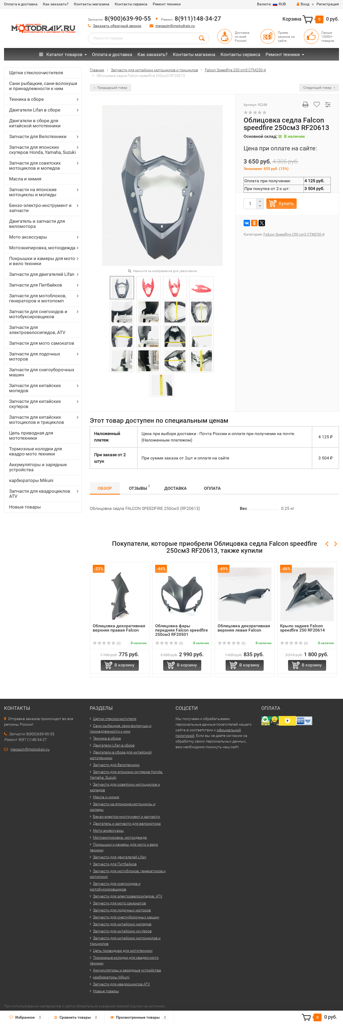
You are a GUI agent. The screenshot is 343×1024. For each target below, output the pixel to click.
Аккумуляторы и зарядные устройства (38, 467)
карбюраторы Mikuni (31, 480)
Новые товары (25, 507)
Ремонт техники (167, 4)
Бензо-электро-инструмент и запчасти (40, 208)
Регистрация (327, 4)
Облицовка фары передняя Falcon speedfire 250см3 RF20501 (181, 630)
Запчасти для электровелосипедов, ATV (37, 330)
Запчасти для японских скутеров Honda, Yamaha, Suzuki (42, 149)
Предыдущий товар (110, 88)
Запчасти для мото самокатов (41, 343)
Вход (303, 4)
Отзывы (139, 487)
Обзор (105, 488)
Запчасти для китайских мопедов (35, 388)
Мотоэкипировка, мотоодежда (42, 247)
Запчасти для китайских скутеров (35, 404)
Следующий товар (319, 88)
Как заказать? (56, 4)
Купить (286, 203)
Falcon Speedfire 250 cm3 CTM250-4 (294, 234)
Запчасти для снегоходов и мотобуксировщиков (38, 314)
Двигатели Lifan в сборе (34, 110)
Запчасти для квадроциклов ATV (39, 493)
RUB (271, 4)
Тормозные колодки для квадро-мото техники (35, 451)
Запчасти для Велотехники (37, 136)
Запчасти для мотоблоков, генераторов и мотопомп (37, 298)
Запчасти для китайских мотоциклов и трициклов (36, 419)
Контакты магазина (91, 4)
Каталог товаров (61, 54)
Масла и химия (25, 178)
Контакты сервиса (131, 4)
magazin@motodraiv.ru (175, 26)
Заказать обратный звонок (117, 26)
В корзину (124, 664)
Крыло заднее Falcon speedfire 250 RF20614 (302, 628)
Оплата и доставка (21, 4)
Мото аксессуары (28, 237)
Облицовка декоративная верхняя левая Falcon (244, 628)
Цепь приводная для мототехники (31, 435)
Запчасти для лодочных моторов (34, 356)
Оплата (212, 488)
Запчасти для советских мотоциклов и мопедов (35, 165)
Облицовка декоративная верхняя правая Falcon (119, 628)
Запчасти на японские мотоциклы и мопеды (33, 192)
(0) (107, 643)
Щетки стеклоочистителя (36, 72)
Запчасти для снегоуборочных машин (41, 372)
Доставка (175, 488)
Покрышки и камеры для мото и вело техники (42, 261)
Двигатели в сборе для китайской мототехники (35, 123)
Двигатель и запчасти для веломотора (37, 223)
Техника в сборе (26, 99)
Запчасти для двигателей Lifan (41, 274)
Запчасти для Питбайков (35, 285)
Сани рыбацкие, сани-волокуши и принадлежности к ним (43, 86)
